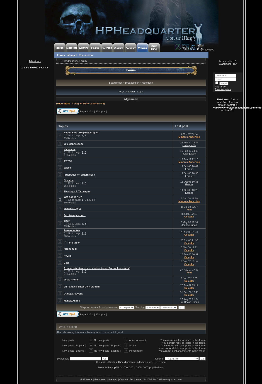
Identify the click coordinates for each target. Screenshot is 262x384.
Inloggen (72, 55)
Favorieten (100, 379)
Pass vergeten (223, 89)
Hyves (67, 255)
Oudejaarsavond (73, 293)
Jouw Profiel (71, 279)
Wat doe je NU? (73, 197)
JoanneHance (189, 225)
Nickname (69, 149)
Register (130, 91)
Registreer (220, 86)
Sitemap (112, 379)
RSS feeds (86, 379)
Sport (67, 220)
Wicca (67, 167)
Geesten (68, 180)
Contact (123, 379)
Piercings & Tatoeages (77, 191)
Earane (189, 169)
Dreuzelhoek (132, 82)
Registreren (86, 55)
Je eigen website (73, 143)
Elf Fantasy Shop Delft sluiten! (82, 286)
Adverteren (35, 61)
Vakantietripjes (72, 208)
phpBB (115, 367)
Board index (115, 82)
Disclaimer (136, 379)
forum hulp (70, 248)
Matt (189, 209)
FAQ (121, 91)
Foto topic (74, 242)
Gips (66, 262)
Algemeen (147, 82)
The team (101, 362)
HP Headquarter (68, 61)
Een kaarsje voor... (75, 215)
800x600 (209, 49)
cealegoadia (189, 145)
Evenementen (72, 230)
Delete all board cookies (121, 362)
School (68, 160)
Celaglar (77, 103)
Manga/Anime (72, 300)
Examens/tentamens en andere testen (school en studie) (97, 268)
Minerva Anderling (94, 103)
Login (140, 91)
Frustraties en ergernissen (79, 174)
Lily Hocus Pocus (189, 302)
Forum (61, 55)
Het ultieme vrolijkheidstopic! (81, 132)
